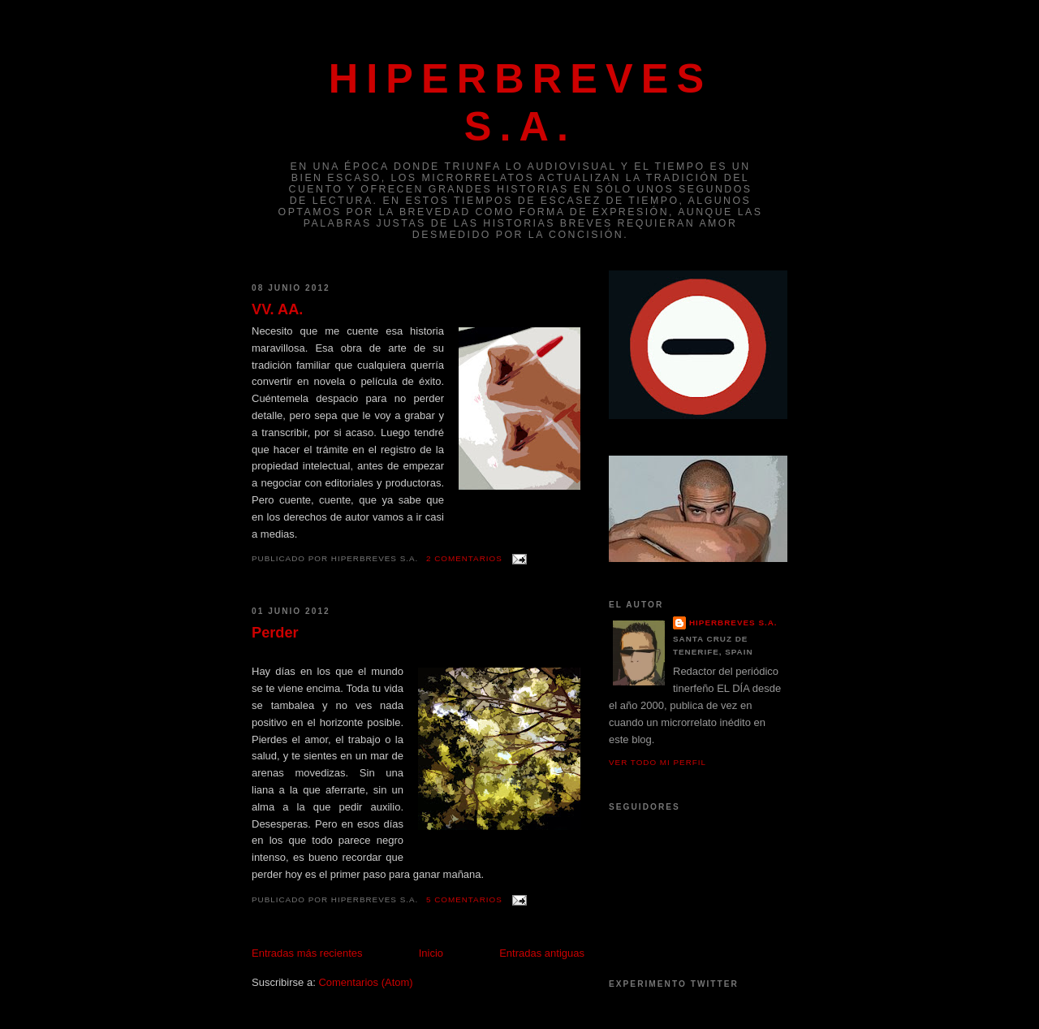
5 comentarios (464, 899)
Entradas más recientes (307, 953)
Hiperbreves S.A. (733, 622)
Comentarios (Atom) (365, 982)
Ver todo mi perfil (657, 762)
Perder (275, 633)
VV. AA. (277, 309)
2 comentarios (464, 558)
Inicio (431, 953)
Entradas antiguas (541, 953)
